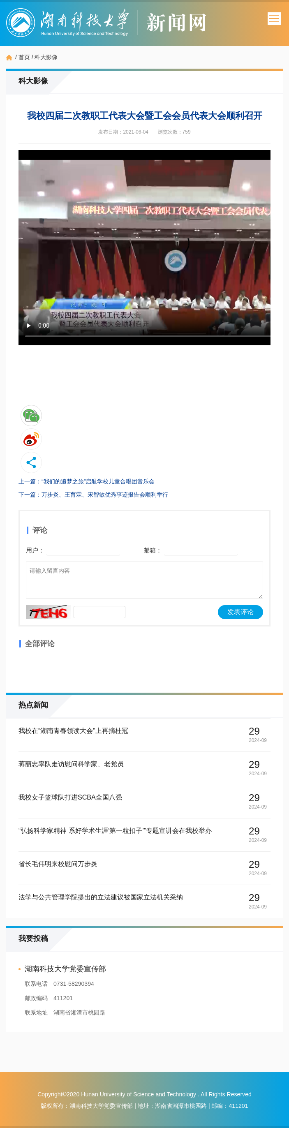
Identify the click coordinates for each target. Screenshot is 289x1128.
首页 (24, 57)
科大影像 (46, 57)
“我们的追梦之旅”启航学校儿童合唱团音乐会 (98, 481)
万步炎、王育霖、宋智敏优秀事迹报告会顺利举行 (105, 494)
